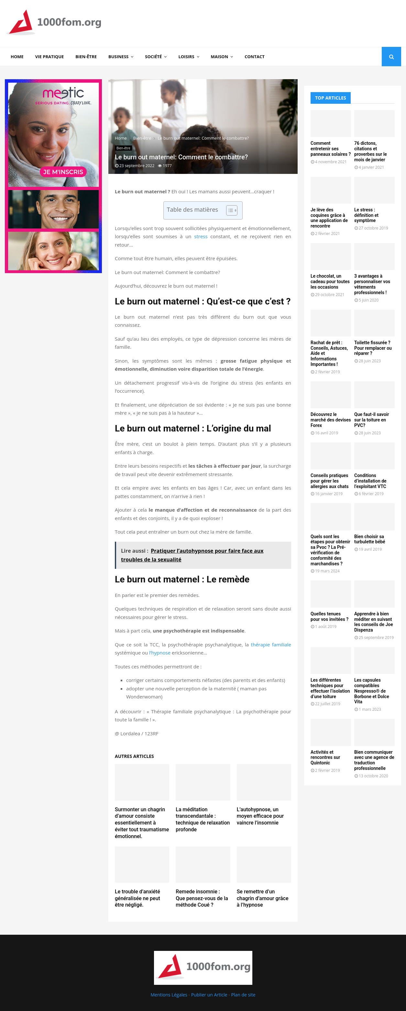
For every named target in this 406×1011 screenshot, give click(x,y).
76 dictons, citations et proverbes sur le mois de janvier (370, 151)
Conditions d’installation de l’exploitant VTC (370, 481)
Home (17, 56)
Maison (219, 56)
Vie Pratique (49, 56)
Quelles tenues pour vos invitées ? (329, 616)
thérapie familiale (271, 644)
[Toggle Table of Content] (228, 210)
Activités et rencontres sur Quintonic (325, 758)
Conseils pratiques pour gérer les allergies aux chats (329, 481)
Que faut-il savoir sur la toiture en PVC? (371, 420)
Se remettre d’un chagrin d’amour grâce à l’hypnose (263, 898)
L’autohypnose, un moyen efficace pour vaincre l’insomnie (260, 816)
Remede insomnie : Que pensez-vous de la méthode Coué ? (202, 898)
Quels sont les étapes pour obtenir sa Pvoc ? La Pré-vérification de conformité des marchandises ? (330, 550)
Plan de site (243, 995)
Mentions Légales (168, 995)
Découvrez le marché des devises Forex (331, 420)
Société (153, 56)
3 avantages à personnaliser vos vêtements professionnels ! (372, 284)
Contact (255, 56)
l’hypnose (159, 652)
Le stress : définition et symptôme (366, 215)
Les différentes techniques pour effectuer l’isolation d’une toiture (330, 688)
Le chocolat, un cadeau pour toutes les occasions (330, 281)
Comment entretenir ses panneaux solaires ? (331, 149)
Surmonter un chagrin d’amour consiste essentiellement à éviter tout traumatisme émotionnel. (142, 822)
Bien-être (86, 56)
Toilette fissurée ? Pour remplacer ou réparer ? (373, 348)
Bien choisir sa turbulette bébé (369, 539)
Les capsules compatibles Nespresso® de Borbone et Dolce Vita (371, 690)
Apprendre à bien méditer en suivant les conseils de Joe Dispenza (373, 622)
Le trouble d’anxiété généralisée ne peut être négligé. (137, 898)
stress (200, 236)
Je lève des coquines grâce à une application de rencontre (329, 218)
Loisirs (186, 56)
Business (118, 56)
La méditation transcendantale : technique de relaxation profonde (203, 819)
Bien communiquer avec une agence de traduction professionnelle (374, 760)
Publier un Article (209, 995)
